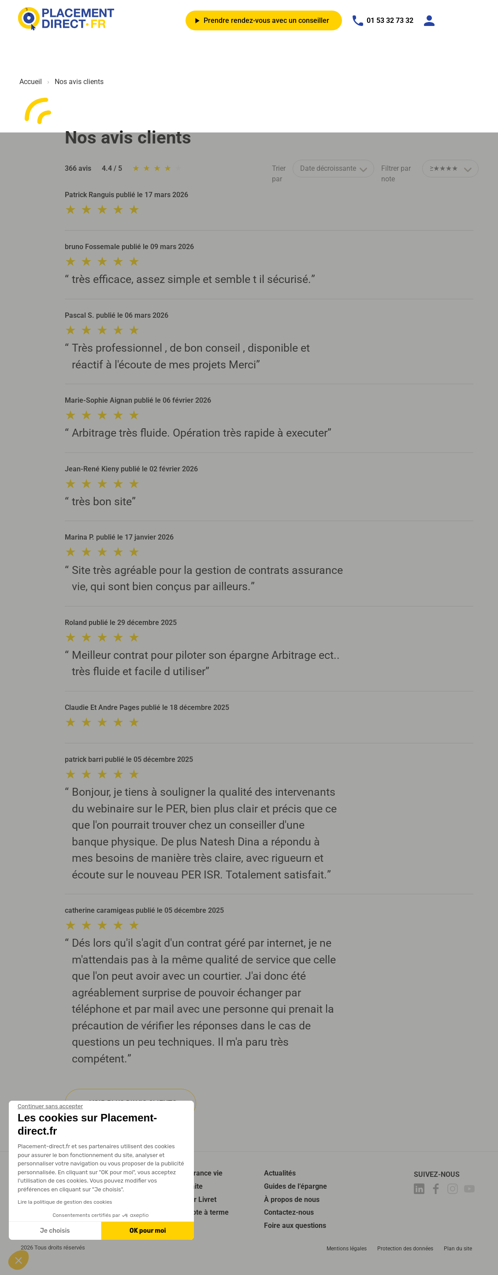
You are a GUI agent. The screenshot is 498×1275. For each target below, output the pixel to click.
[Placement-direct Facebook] (437, 1190)
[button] (18, 1260)
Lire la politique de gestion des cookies (65, 1202)
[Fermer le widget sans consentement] (50, 1106)
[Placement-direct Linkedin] (420, 1190)
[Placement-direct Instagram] (454, 1190)
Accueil (30, 81)
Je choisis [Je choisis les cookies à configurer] (55, 1231)
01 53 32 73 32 (383, 20)
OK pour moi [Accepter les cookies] (148, 1231)
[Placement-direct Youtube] (470, 1190)
